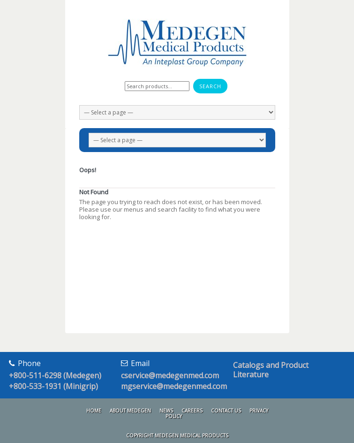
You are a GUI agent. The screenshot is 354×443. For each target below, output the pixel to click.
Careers (192, 410)
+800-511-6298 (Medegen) (55, 375)
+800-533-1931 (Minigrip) (53, 386)
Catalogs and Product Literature (271, 370)
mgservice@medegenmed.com (174, 386)
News (166, 410)
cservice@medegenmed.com (170, 375)
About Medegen (130, 410)
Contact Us (226, 410)
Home (93, 410)
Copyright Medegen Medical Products (177, 435)
